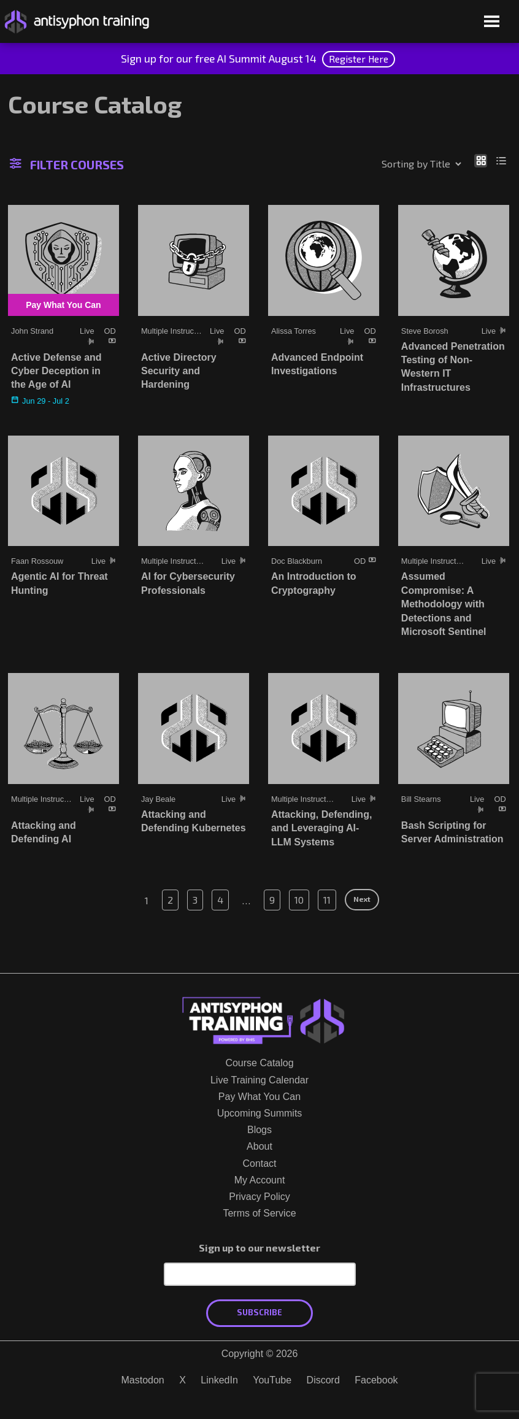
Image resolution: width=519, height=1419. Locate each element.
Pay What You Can (259, 1096)
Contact (259, 1163)
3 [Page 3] (195, 900)
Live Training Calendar (259, 1080)
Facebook (376, 1380)
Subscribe (259, 1312)
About (259, 1146)
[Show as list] (501, 160)
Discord (323, 1380)
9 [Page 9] (272, 900)
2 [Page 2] (170, 900)
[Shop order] (395, 163)
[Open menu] (492, 22)
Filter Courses (67, 165)
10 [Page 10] (299, 900)
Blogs (259, 1130)
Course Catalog (259, 1063)
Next (362, 898)
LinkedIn (219, 1380)
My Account (259, 1180)
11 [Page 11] (327, 900)
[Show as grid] (480, 160)
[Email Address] (260, 1274)
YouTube (272, 1380)
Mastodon (142, 1380)
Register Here (358, 58)
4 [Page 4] (220, 900)
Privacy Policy (259, 1196)
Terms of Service (259, 1213)
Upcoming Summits (259, 1113)
